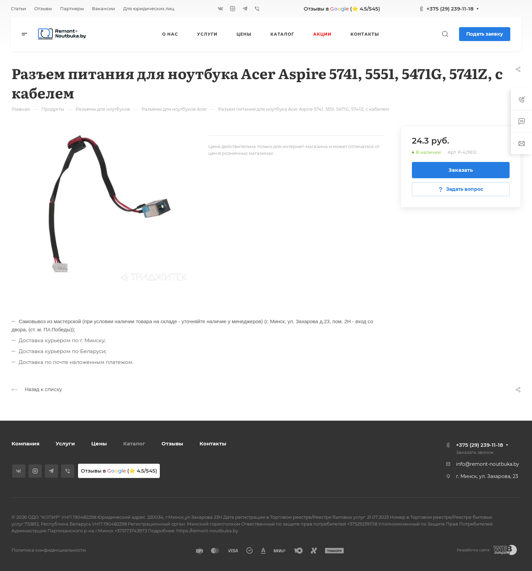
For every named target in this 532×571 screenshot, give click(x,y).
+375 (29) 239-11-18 (450, 8)
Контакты (213, 443)
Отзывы (172, 443)
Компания (25, 443)
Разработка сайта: (473, 550)
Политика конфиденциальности (49, 550)
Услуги (65, 443)
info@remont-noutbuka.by (487, 464)
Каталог (134, 443)
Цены (99, 443)
